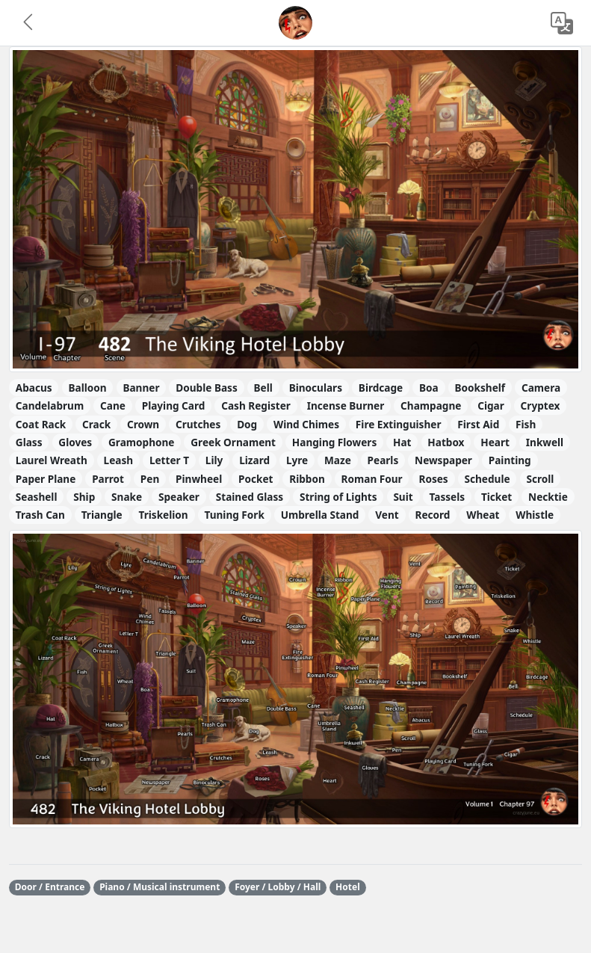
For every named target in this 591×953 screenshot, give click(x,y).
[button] (29, 23)
